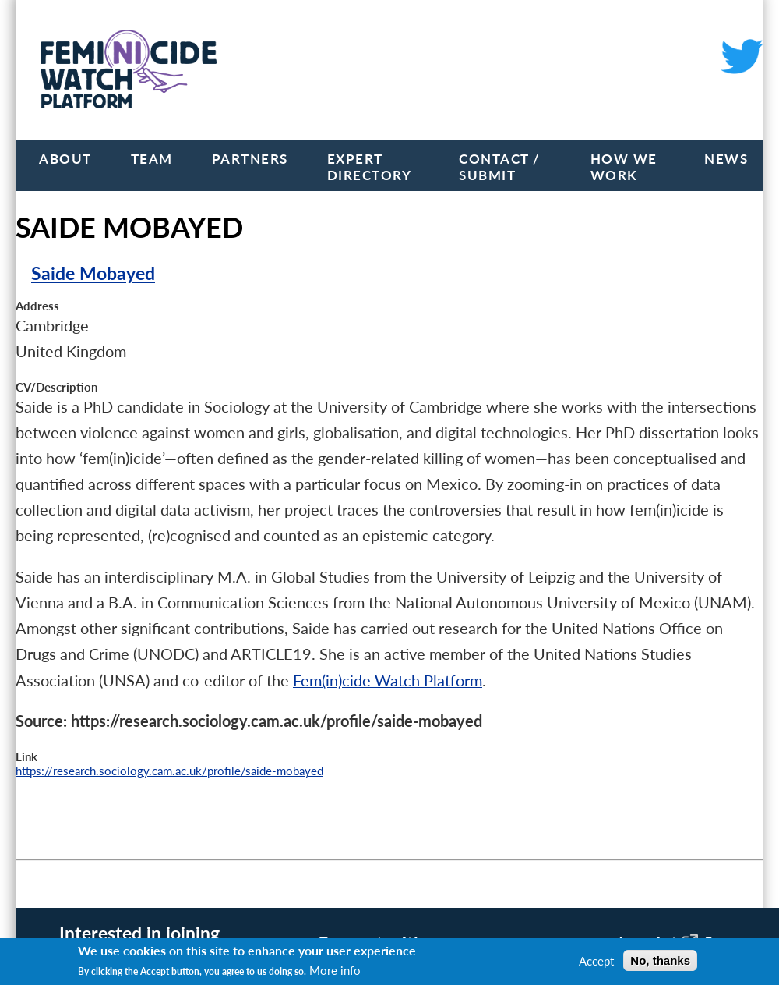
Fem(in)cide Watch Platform (387, 680)
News (726, 159)
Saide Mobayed (93, 273)
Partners (250, 159)
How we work (623, 167)
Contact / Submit (500, 167)
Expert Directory (369, 167)
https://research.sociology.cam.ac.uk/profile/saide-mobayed (169, 771)
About (65, 159)
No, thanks (660, 960)
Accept (596, 961)
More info (335, 970)
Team (152, 159)
